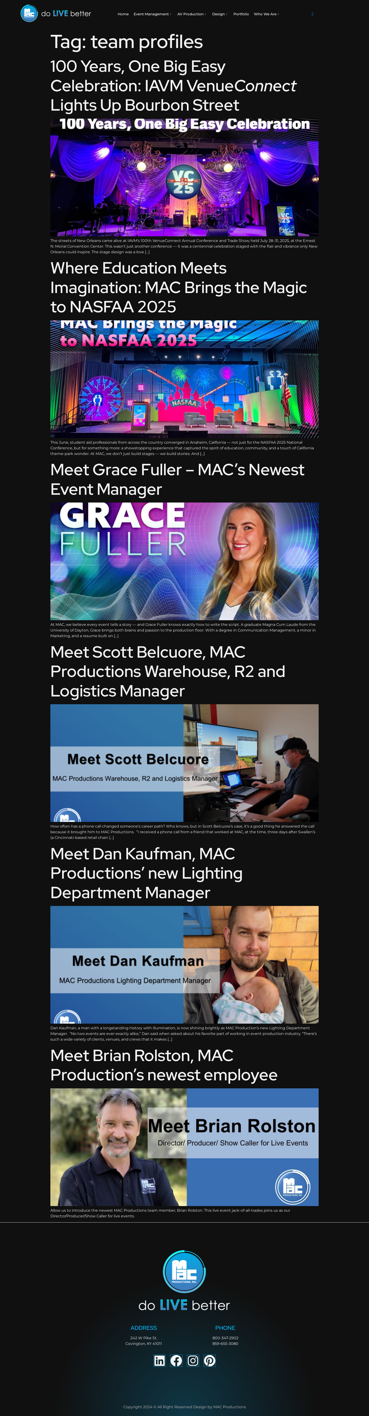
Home (123, 14)
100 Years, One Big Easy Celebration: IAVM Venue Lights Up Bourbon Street (173, 85)
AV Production (191, 14)
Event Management (152, 14)
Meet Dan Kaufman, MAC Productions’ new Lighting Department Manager (146, 873)
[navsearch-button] (312, 14)
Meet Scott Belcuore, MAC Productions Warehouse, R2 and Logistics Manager (167, 671)
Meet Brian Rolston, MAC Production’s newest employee (164, 1065)
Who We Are (266, 14)
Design (219, 14)
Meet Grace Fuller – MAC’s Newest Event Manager (177, 479)
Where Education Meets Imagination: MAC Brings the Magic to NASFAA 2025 (178, 287)
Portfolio (241, 14)
